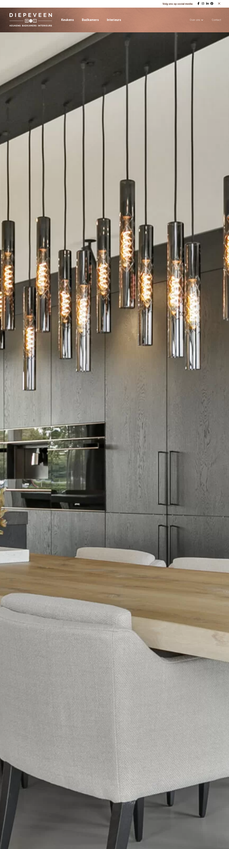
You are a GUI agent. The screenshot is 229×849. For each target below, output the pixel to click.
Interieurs (114, 20)
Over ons (195, 19)
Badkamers (90, 20)
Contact (216, 19)
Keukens (67, 20)
